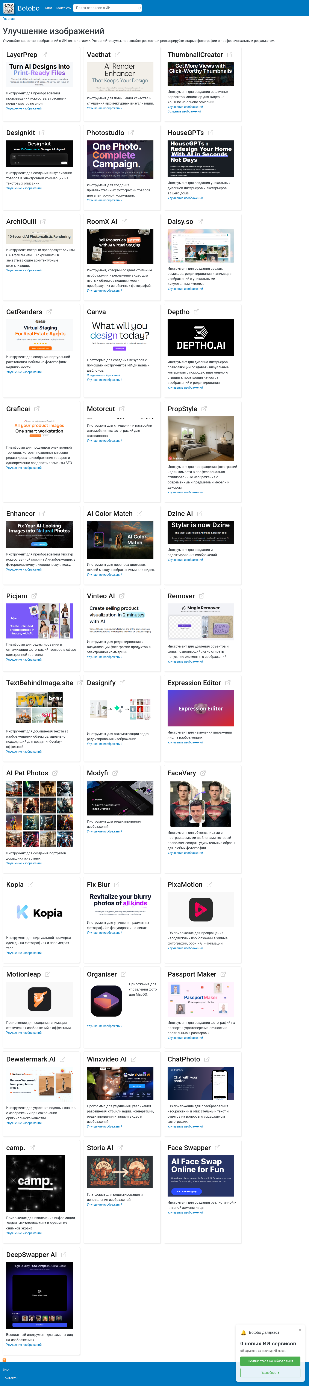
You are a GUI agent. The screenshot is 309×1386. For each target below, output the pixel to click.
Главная (9, 19)
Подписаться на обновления (270, 1361)
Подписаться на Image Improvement (4, 1360)
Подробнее (270, 1373)
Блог (48, 8)
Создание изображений (184, 111)
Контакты (63, 8)
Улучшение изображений (24, 108)
